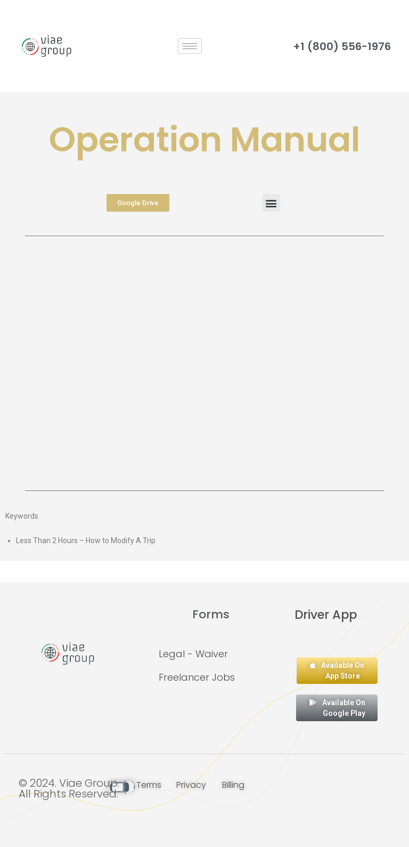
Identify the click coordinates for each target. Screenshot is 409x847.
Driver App (325, 614)
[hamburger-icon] (190, 46)
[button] (271, 203)
